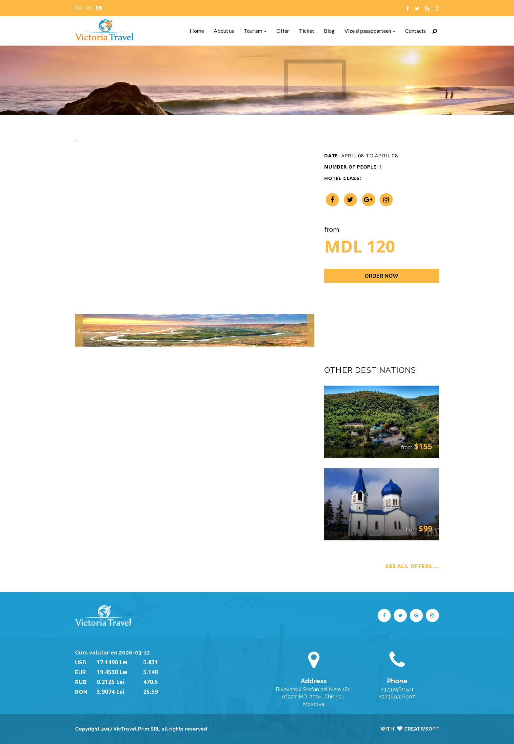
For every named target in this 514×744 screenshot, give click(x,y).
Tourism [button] (255, 31)
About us (226, 30)
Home (199, 30)
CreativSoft (421, 729)
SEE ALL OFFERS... (412, 566)
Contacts (418, 30)
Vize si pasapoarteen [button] (370, 31)
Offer (285, 30)
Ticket (309, 30)
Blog (332, 30)
